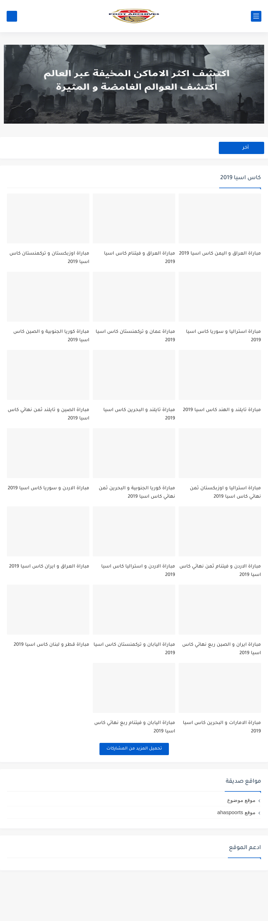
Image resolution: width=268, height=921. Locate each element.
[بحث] (12, 16)
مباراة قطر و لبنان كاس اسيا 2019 (51, 682)
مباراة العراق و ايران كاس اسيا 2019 (49, 597)
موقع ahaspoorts (236, 856)
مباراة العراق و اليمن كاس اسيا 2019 (220, 260)
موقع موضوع (241, 844)
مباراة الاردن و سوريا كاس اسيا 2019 (48, 513)
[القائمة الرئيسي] (256, 16)
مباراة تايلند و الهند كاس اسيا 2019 (222, 429)
